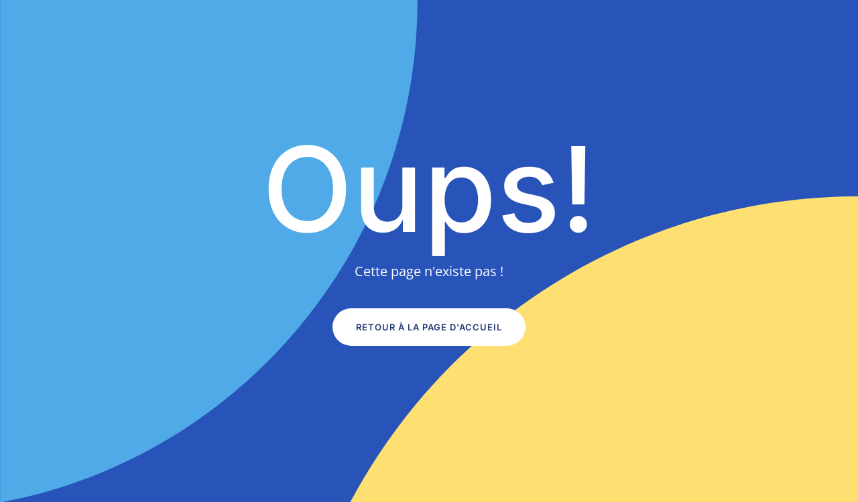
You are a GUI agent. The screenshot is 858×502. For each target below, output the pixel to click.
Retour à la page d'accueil (429, 327)
